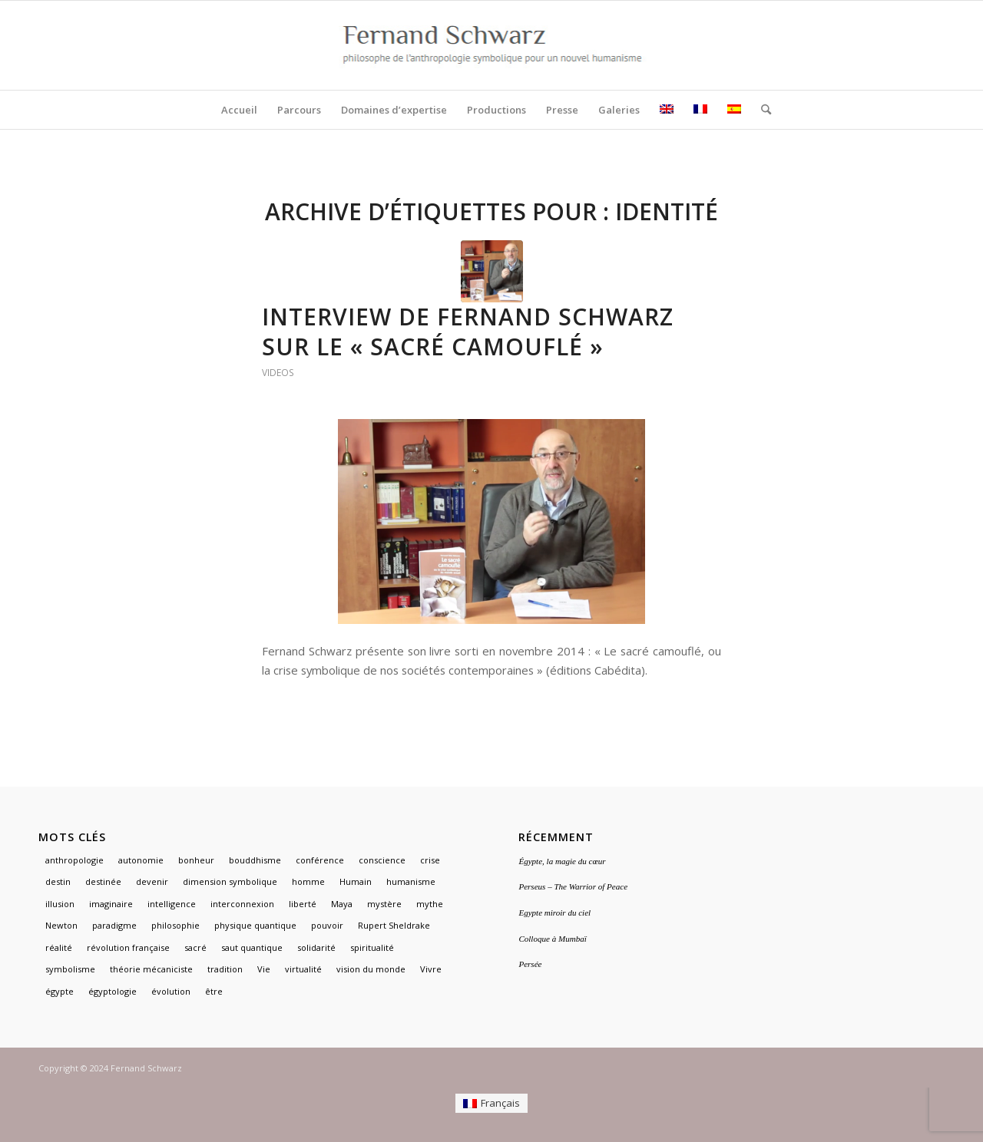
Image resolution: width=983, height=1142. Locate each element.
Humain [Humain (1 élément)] (355, 881)
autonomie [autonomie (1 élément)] (141, 860)
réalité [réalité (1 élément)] (58, 947)
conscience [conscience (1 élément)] (382, 860)
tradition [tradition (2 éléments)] (225, 969)
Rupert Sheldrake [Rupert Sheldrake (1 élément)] (394, 925)
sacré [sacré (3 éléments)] (195, 947)
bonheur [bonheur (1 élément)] (196, 860)
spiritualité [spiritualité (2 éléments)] (372, 947)
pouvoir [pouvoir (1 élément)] (327, 925)
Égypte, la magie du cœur (561, 861)
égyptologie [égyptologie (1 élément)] (112, 991)
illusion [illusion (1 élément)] (59, 903)
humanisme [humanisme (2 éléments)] (410, 881)
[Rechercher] (761, 110)
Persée (529, 964)
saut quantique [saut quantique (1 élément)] (252, 947)
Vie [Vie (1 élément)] (263, 969)
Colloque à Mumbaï (552, 938)
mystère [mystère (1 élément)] (384, 903)
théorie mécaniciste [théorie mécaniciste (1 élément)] (151, 969)
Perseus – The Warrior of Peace (572, 886)
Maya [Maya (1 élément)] (341, 903)
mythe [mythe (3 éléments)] (429, 903)
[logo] (491, 45)
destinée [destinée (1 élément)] (103, 881)
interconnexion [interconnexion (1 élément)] (242, 903)
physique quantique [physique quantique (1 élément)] (255, 925)
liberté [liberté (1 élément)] (302, 903)
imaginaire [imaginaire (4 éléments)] (111, 903)
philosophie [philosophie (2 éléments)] (175, 925)
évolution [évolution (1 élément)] (170, 991)
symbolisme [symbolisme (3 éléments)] (70, 969)
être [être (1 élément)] (214, 991)
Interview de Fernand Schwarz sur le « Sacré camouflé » (468, 331)
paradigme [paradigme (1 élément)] (114, 925)
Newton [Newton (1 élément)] (61, 925)
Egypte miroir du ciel (554, 912)
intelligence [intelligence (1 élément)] (171, 903)
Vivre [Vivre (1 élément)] (431, 969)
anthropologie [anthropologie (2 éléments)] (74, 860)
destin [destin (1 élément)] (58, 881)
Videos (278, 372)
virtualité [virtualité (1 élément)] (303, 969)
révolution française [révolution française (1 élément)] (128, 947)
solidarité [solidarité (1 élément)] (316, 947)
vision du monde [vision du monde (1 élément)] (370, 969)
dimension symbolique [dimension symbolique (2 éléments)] (230, 881)
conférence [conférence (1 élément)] (320, 860)
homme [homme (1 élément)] (308, 881)
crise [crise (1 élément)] (430, 860)
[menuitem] (239, 110)
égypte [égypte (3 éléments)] (59, 991)
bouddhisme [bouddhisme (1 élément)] (255, 860)
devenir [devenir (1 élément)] (152, 881)
